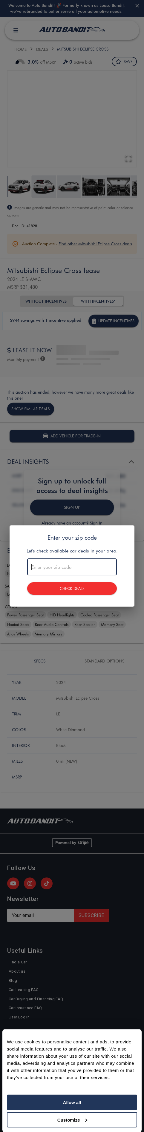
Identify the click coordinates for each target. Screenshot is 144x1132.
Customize (72, 1119)
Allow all (72, 1102)
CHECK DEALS (72, 588)
